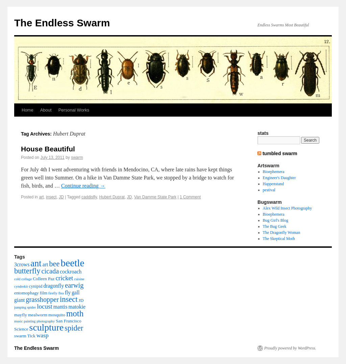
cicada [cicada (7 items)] (50, 271)
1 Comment (190, 197)
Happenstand (273, 183)
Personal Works (74, 110)
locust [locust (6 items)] (44, 306)
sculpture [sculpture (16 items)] (46, 327)
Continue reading (83, 186)
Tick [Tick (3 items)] (31, 335)
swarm (77, 157)
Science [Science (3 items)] (21, 329)
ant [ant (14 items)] (36, 263)
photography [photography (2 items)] (45, 321)
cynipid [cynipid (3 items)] (35, 286)
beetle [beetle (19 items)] (72, 263)
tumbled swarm (280, 153)
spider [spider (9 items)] (74, 328)
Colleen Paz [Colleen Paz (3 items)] (43, 278)
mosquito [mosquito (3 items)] (56, 314)
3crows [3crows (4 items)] (21, 264)
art (41, 197)
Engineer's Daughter (279, 177)
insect (51, 197)
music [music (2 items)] (18, 321)
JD (61, 197)
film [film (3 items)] (43, 292)
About (46, 110)
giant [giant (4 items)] (19, 300)
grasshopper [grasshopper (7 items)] (42, 299)
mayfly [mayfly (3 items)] (20, 314)
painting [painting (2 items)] (29, 321)
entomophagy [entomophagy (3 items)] (26, 292)
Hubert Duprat (112, 197)
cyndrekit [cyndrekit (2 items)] (21, 286)
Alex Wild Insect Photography (287, 208)
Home (27, 110)
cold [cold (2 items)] (17, 279)
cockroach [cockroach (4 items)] (70, 271)
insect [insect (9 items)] (68, 299)
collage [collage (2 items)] (26, 279)
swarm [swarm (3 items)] (20, 335)
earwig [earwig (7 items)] (74, 285)
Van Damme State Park (155, 197)
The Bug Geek (275, 226)
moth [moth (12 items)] (74, 313)
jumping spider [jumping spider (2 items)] (25, 307)
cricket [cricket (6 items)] (64, 278)
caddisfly (89, 197)
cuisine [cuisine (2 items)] (79, 279)
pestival (269, 190)
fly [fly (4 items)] (68, 292)
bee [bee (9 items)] (54, 264)
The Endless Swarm (62, 22)
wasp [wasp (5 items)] (42, 335)
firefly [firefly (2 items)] (52, 293)
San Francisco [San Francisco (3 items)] (68, 320)
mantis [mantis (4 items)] (60, 307)
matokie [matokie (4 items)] (77, 307)
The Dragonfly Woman (281, 232)
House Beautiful (48, 149)
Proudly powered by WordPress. (290, 348)
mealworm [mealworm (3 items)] (37, 314)
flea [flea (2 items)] (61, 293)
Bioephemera (274, 171)
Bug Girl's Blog (276, 220)
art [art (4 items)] (45, 264)
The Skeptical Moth (279, 238)
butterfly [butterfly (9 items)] (27, 271)
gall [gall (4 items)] (75, 292)
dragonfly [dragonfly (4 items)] (53, 286)
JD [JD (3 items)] (81, 300)
